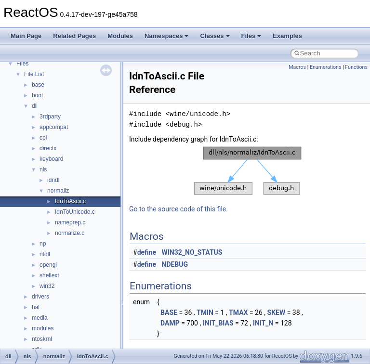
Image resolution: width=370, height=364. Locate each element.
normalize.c (69, 233)
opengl (48, 264)
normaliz (58, 190)
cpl (43, 137)
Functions (356, 67)
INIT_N (263, 323)
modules (42, 328)
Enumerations (326, 67)
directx (48, 148)
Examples (287, 35)
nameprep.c (70, 222)
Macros (297, 67)
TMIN (205, 312)
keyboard (51, 159)
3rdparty (50, 116)
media (40, 317)
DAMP (170, 323)
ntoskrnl (42, 339)
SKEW (276, 312)
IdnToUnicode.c (75, 211)
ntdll (45, 254)
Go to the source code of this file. (178, 209)
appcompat (54, 127)
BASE (168, 312)
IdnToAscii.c (70, 201)
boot (37, 95)
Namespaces (167, 35)
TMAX (238, 312)
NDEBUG (175, 264)
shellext (49, 275)
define (146, 252)
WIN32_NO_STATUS (192, 252)
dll (35, 106)
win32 (47, 286)
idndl (53, 180)
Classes (214, 35)
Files (251, 35)
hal (36, 307)
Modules (120, 35)
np (43, 243)
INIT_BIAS (218, 323)
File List (34, 74)
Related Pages (74, 35)
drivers (40, 296)
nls (43, 169)
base (38, 84)
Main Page (26, 35)
